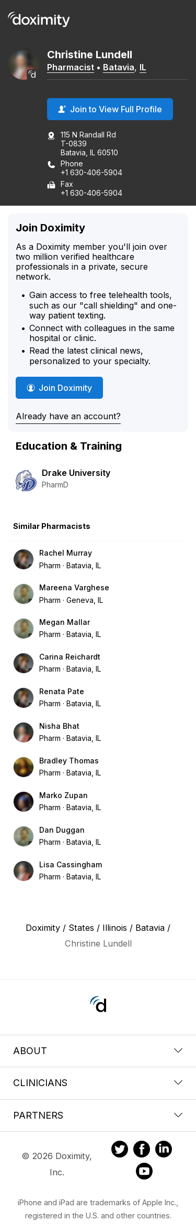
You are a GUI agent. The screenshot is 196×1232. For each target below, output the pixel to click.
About (98, 1050)
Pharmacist (70, 67)
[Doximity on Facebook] (141, 1151)
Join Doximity (59, 388)
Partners (98, 1115)
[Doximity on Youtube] (144, 1173)
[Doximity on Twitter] (119, 1151)
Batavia (118, 67)
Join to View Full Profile (110, 109)
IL (143, 67)
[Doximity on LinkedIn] (163, 1151)
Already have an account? (68, 416)
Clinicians (98, 1082)
